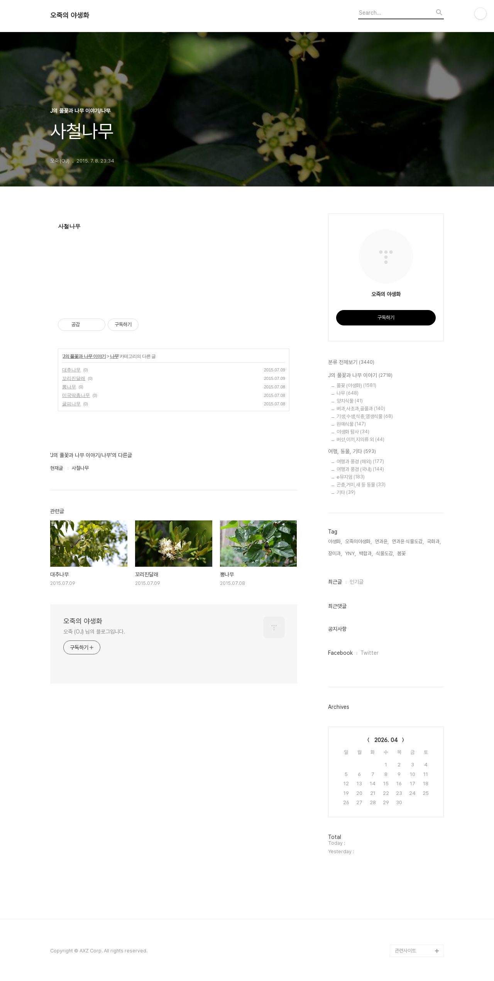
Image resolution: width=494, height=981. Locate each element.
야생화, (335, 541)
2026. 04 (386, 740)
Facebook (340, 653)
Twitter (369, 653)
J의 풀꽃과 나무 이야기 (84, 356)
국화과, (434, 541)
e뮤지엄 (351, 477)
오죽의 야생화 (69, 15)
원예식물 (351, 424)
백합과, (366, 553)
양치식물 (350, 401)
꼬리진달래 (73, 378)
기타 (346, 492)
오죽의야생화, (358, 541)
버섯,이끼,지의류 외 (360, 439)
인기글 (357, 582)
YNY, (350, 553)
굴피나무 (71, 404)
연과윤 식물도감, (408, 541)
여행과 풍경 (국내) (360, 469)
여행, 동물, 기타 (352, 452)
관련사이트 (405, 951)
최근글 (335, 582)
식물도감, (385, 553)
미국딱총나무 (76, 395)
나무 (114, 356)
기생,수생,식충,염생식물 (365, 416)
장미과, (335, 553)
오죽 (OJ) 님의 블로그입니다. (94, 632)
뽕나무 (69, 387)
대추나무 (71, 370)
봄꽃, (402, 553)
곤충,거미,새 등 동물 (361, 485)
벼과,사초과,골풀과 (361, 409)
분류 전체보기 (351, 362)
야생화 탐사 (353, 432)
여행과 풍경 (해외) (360, 461)
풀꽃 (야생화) (356, 385)
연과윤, (382, 541)
